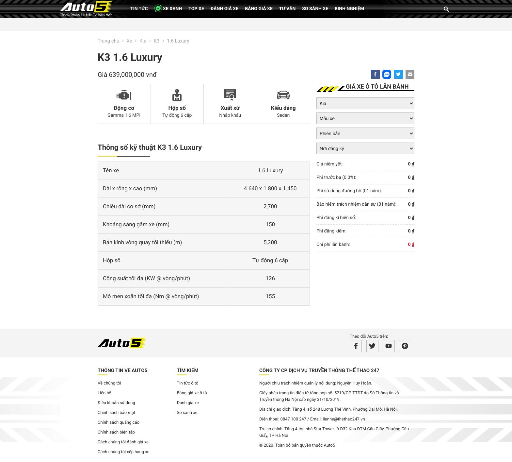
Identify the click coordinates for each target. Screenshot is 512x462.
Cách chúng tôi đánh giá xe (123, 442)
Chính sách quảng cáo (118, 422)
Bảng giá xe (259, 8)
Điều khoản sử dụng (116, 403)
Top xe (196, 8)
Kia (142, 41)
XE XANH (168, 8)
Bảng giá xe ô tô (192, 393)
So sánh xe (315, 8)
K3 (157, 41)
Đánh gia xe (188, 403)
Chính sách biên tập (116, 432)
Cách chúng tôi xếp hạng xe (124, 452)
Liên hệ (104, 393)
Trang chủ (108, 41)
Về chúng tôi (109, 383)
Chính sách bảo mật (116, 412)
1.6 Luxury (178, 41)
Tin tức (139, 8)
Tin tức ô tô (188, 383)
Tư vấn (287, 8)
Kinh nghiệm (349, 8)
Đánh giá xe (224, 8)
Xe (129, 41)
